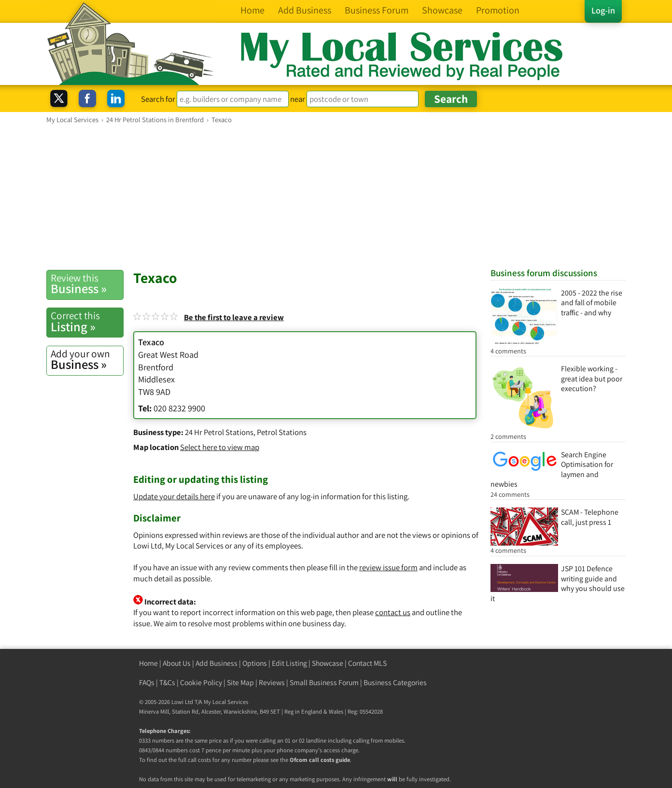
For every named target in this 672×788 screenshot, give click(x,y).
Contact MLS (367, 663)
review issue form (388, 567)
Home (148, 663)
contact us (392, 612)
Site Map (240, 682)
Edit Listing (289, 663)
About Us (177, 663)
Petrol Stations (282, 432)
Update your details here (174, 496)
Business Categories (395, 682)
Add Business (217, 663)
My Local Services (226, 702)
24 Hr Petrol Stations (219, 432)
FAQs (146, 682)
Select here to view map (219, 447)
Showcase (327, 663)
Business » (87, 284)
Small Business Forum (324, 682)
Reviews (272, 682)
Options (254, 663)
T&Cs (167, 682)
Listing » (87, 322)
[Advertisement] (336, 196)
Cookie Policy (201, 682)
